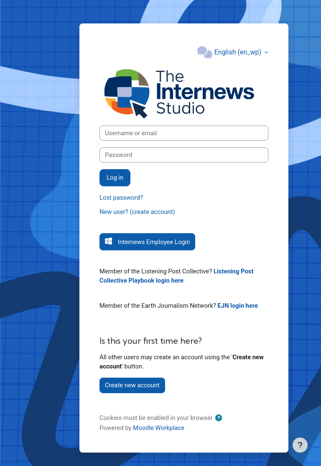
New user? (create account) (137, 212)
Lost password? (121, 197)
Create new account (132, 385)
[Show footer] (300, 445)
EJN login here (237, 305)
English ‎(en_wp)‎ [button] (238, 52)
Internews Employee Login (153, 242)
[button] (220, 418)
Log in (115, 177)
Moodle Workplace (158, 428)
